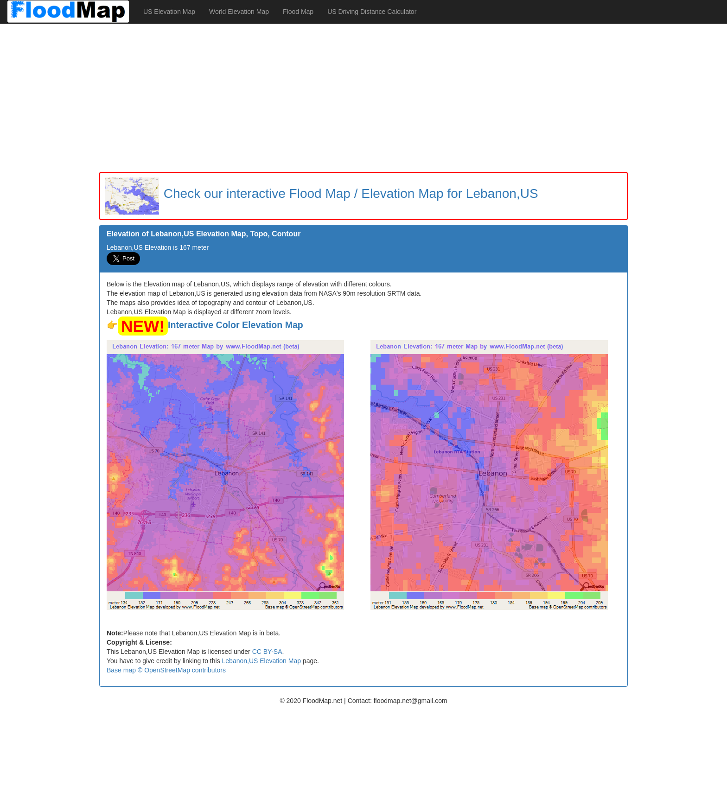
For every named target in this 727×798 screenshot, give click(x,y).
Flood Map (298, 11)
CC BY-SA (267, 651)
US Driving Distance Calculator (371, 11)
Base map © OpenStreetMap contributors (166, 670)
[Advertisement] (363, 98)
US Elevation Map (169, 11)
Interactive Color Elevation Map (235, 325)
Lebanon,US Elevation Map (261, 661)
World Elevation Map (239, 11)
